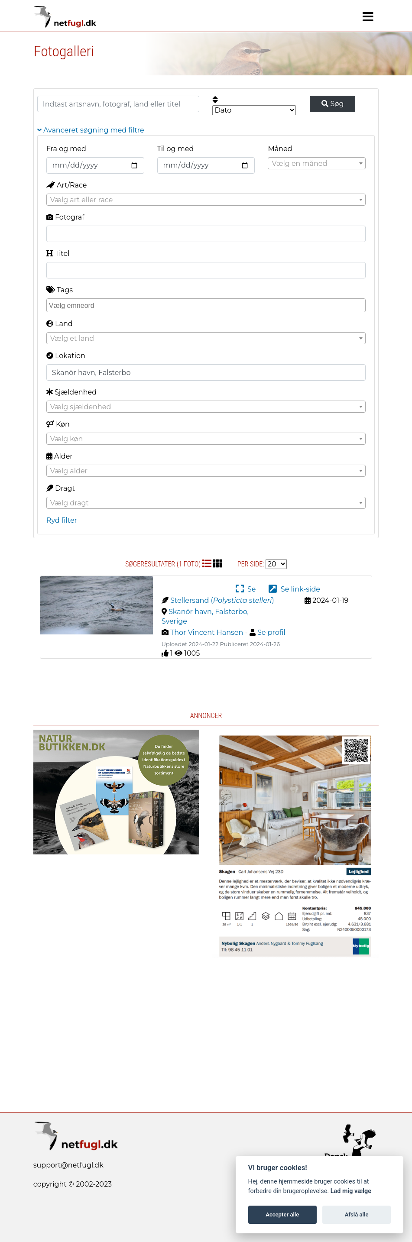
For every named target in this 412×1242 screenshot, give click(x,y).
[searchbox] (207, 305)
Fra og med (66, 149)
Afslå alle (357, 1214)
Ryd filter (61, 520)
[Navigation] (368, 17)
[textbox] (316, 164)
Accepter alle (282, 1214)
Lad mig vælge (351, 1191)
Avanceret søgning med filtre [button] (90, 130)
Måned (280, 149)
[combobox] (317, 163)
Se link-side (294, 589)
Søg (332, 104)
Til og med (175, 149)
